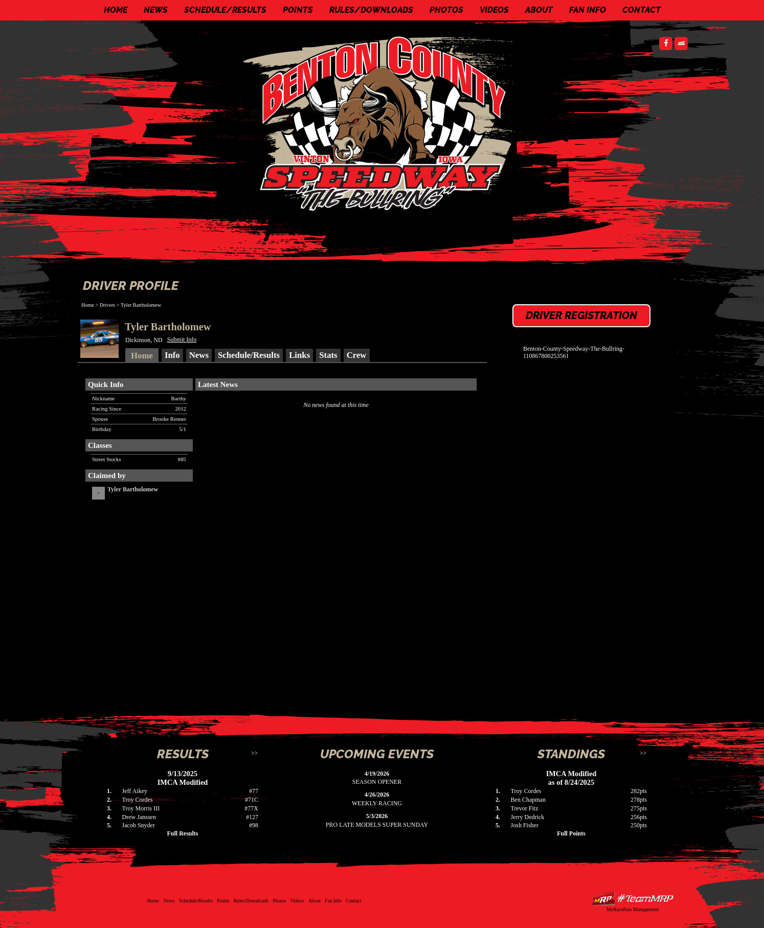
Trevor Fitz (524, 808)
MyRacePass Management (632, 909)
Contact (641, 10)
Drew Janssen (139, 817)
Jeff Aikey (134, 791)
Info (172, 355)
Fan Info (587, 10)
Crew (357, 355)
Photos (446, 10)
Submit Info (182, 339)
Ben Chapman (528, 799)
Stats (328, 355)
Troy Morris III (141, 808)
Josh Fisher (524, 825)
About (539, 10)
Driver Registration (581, 315)
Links (299, 355)
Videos (494, 10)
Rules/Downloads (371, 10)
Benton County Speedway (384, 123)
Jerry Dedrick (528, 817)
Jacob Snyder (138, 825)
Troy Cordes (137, 799)
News (156, 10)
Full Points (571, 833)
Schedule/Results (225, 10)
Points (298, 10)
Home (115, 10)
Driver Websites (633, 899)
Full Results (182, 833)
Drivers (108, 305)
